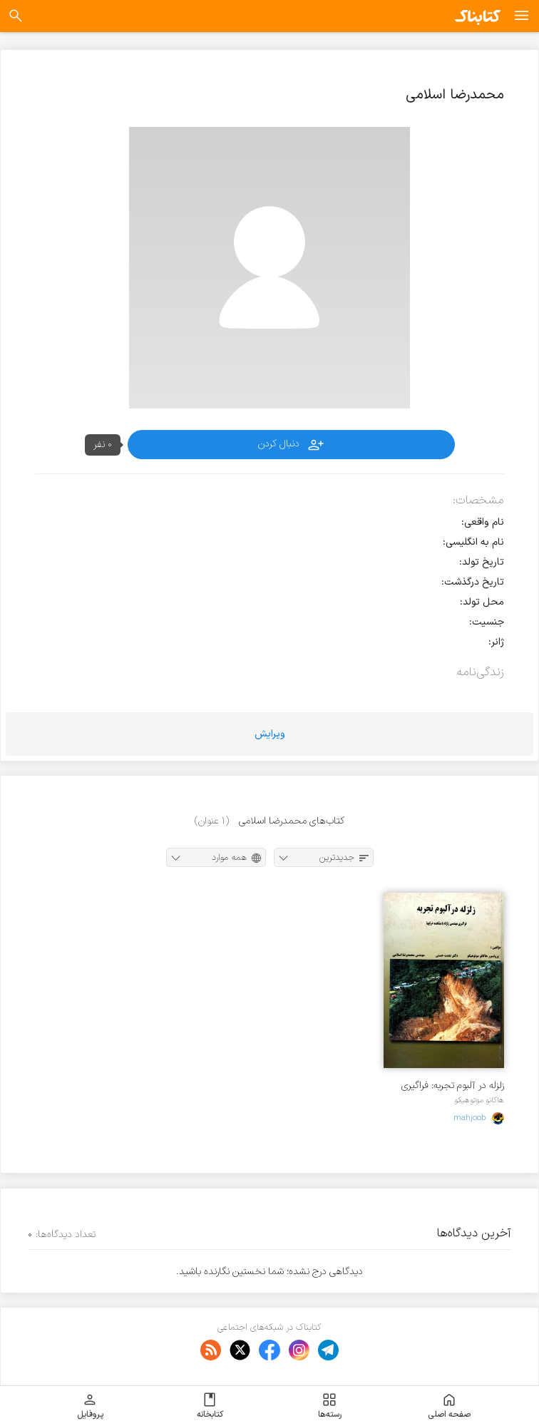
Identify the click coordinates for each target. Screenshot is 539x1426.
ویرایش (270, 734)
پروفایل (90, 1406)
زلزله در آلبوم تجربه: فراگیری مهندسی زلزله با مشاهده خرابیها (452, 1085)
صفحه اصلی (449, 1406)
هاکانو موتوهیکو (479, 1100)
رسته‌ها (330, 1406)
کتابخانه (210, 1406)
